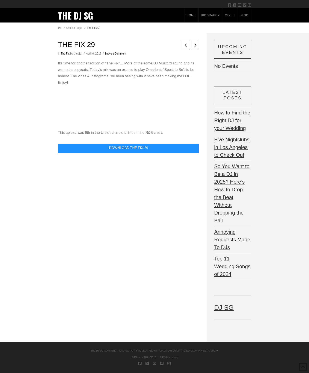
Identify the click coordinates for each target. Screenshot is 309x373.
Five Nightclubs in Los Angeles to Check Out (231, 147)
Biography (149, 357)
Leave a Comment (115, 53)
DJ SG (224, 307)
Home (134, 357)
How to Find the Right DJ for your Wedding (232, 120)
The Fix (65, 53)
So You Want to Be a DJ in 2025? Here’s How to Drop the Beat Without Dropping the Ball (232, 193)
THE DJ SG (75, 15)
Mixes (164, 357)
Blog (175, 357)
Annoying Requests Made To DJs (232, 239)
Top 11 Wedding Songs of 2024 (232, 266)
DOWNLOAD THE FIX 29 (128, 148)
